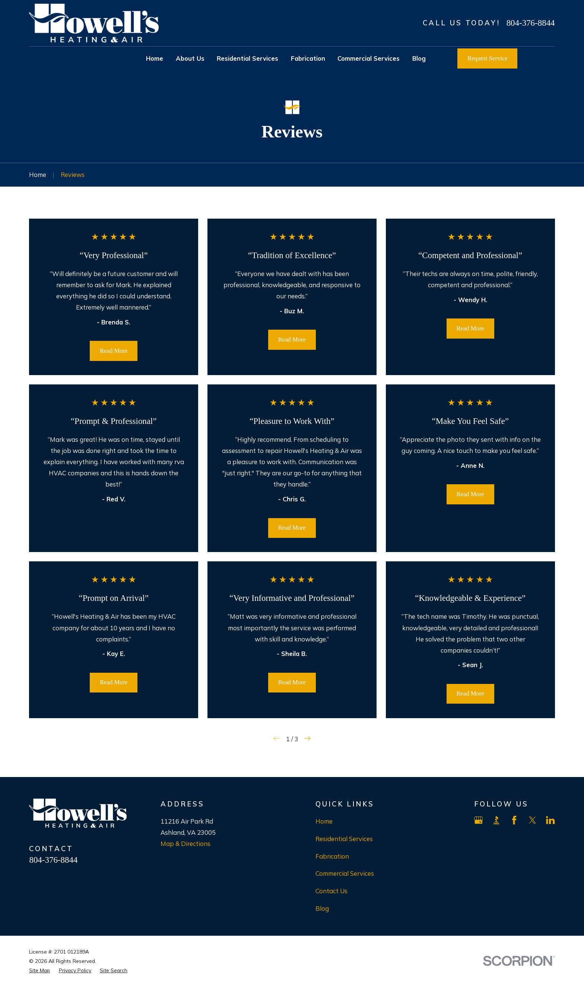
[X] (532, 820)
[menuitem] (39, 970)
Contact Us (331, 891)
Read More (114, 350)
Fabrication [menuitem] (308, 58)
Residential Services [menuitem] (247, 58)
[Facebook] (514, 820)
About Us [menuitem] (190, 58)
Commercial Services (344, 873)
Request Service (487, 58)
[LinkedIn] (550, 820)
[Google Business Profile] (478, 820)
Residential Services (344, 839)
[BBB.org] (496, 820)
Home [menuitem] (154, 58)
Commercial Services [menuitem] (368, 58)
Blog (322, 908)
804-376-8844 (531, 23)
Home (324, 821)
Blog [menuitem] (419, 58)
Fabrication (332, 856)
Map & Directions (185, 843)
